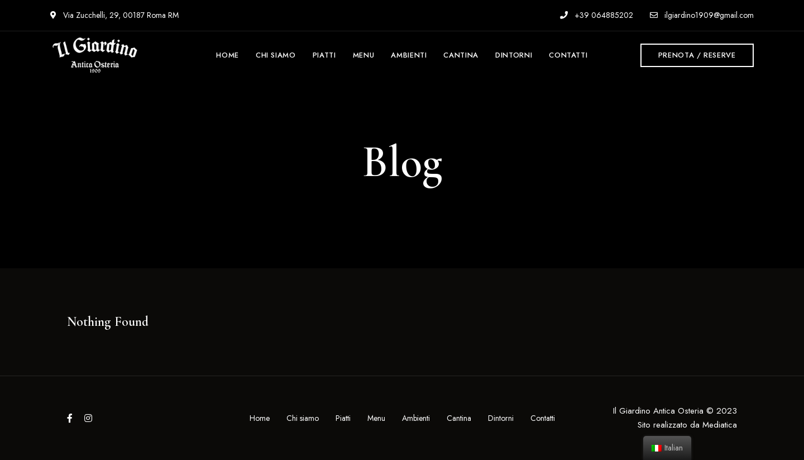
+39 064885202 (596, 15)
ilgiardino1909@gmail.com (702, 15)
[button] (697, 55)
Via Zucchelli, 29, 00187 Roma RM (114, 15)
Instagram (88, 418)
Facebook (70, 418)
